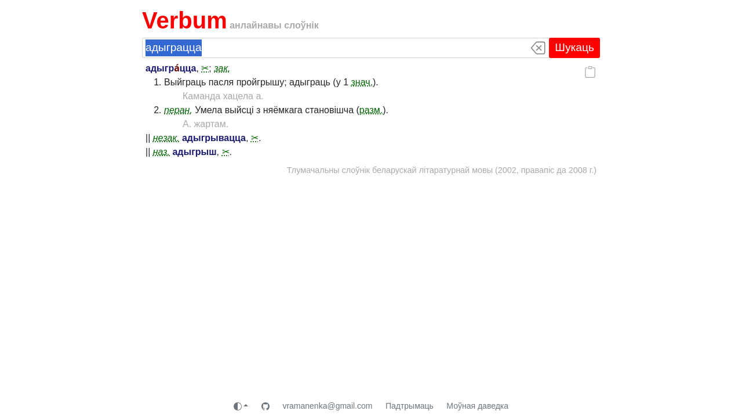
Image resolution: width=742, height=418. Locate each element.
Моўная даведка (477, 405)
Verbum (184, 20)
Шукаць (574, 47)
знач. (362, 82)
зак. (222, 68)
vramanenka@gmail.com (327, 405)
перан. (178, 110)
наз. (161, 152)
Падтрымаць (409, 405)
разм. (371, 110)
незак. (166, 138)
